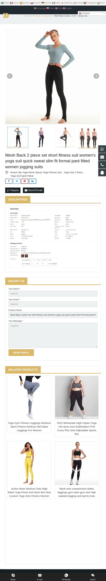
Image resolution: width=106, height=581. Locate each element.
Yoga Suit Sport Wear (22, 176)
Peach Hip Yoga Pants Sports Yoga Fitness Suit (36, 173)
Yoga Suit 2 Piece (73, 173)
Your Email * (14, 300)
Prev (9, 77)
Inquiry (13, 191)
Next (96, 77)
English (84, 13)
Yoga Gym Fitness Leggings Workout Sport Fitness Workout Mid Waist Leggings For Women (29, 427)
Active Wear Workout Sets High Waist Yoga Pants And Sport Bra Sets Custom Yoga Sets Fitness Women (29, 493)
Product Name (15, 311)
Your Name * (14, 290)
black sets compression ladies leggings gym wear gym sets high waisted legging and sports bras (77, 493)
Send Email (33, 191)
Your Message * (15, 322)
